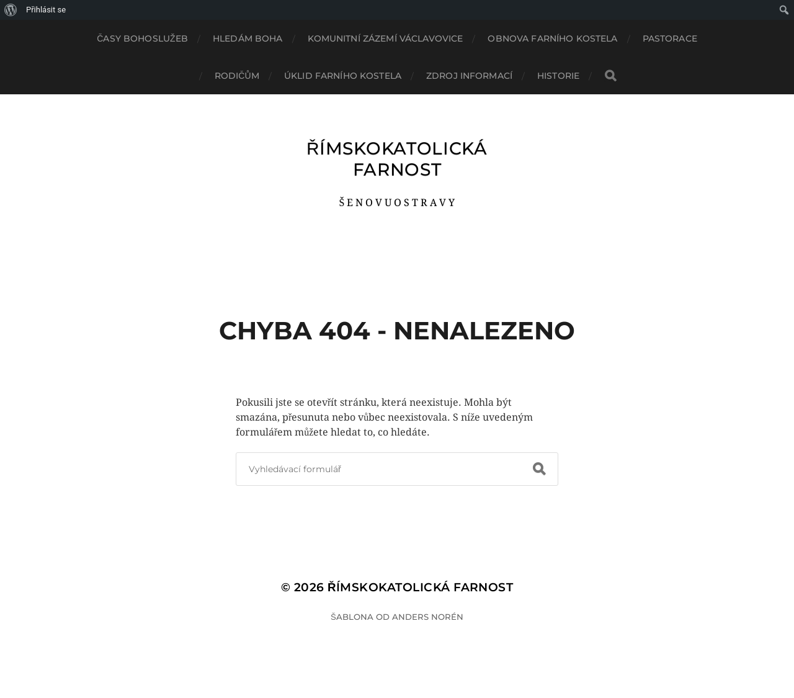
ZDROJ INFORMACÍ (469, 75)
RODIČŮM (237, 75)
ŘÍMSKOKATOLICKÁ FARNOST (397, 159)
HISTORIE (558, 75)
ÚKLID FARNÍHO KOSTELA (342, 75)
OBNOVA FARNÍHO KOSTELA (552, 38)
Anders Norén (427, 617)
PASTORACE (670, 38)
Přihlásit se (46, 9)
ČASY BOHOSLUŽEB (142, 38)
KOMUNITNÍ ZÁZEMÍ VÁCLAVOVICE (385, 38)
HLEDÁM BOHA (248, 38)
